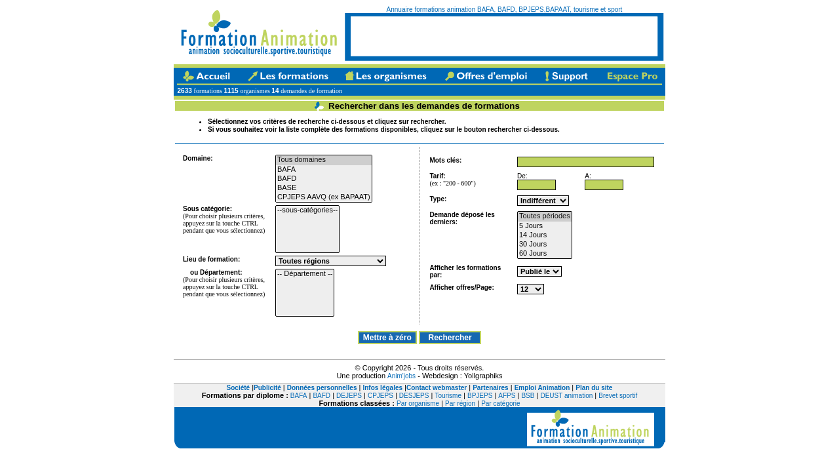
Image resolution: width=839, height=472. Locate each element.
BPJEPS (479, 395)
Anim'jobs (401, 376)
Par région (460, 403)
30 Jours (545, 244)
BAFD (324, 179)
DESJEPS (414, 395)
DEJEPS (349, 395)
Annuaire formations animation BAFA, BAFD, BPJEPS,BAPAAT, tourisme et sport (505, 9)
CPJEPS (380, 395)
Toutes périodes (545, 216)
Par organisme (418, 403)
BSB (527, 395)
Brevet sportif (617, 395)
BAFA (324, 169)
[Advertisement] (504, 36)
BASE (324, 188)
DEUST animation (566, 395)
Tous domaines (324, 160)
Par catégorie (500, 403)
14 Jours (545, 235)
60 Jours (545, 253)
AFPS (506, 395)
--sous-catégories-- (307, 210)
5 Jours (545, 226)
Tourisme (448, 395)
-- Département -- (305, 274)
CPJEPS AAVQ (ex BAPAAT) (324, 197)
